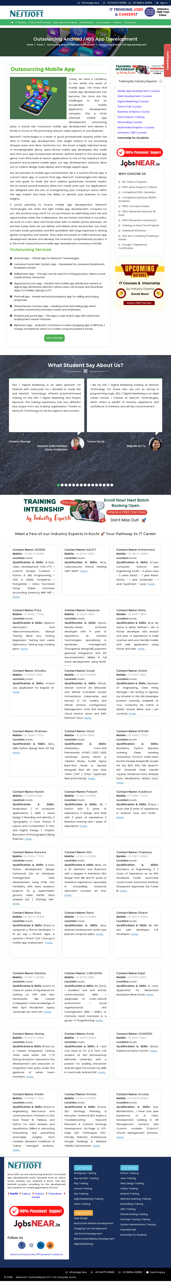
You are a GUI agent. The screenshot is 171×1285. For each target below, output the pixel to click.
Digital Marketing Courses (133, 101)
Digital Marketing (83, 1244)
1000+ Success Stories (133, 206)
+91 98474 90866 (33, 553)
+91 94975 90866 (117, 2)
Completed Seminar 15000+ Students (137, 199)
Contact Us (130, 22)
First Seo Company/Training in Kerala (138, 237)
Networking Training (131, 1204)
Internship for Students (65, 22)
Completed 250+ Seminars (137, 192)
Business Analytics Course (134, 111)
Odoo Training (82, 1204)
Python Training (129, 1173)
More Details (54, 338)
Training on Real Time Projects (138, 225)
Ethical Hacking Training (134, 1214)
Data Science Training (131, 117)
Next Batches (87, 22)
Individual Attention (132, 230)
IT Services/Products (40, 22)
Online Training (129, 1188)
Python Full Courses (129, 106)
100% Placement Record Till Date (136, 213)
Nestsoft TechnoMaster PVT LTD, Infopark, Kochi (46, 1277)
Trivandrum (55, 1193)
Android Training (129, 1193)
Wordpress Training (85, 1173)
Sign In (164, 2)
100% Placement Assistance (137, 220)
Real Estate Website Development (93, 1223)
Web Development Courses (135, 96)
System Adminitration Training (138, 1224)
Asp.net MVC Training (86, 1178)
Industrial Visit (128, 1229)
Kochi (14, 1193)
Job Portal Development (88, 1233)
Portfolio (117, 22)
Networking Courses (130, 122)
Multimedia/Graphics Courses (136, 127)
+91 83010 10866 (84, 553)
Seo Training (81, 1193)
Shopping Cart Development (90, 1228)
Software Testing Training (135, 1219)
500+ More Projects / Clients (137, 187)
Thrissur (39, 1193)
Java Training (128, 1178)
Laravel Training (83, 1188)
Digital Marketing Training (88, 1198)
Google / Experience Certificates (132, 246)
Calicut (26, 1193)
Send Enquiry (157, 1272)
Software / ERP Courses (132, 132)
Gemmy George (20, 441)
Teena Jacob (96, 441)
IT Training (20, 22)
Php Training (81, 1183)
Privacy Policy (28, 1254)
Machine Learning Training (135, 1198)
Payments (43, 1254)
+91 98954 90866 (142, 2)
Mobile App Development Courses (139, 91)
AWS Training (128, 1209)
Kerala (36, 1197)
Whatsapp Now (90, 2)
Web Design (81, 1218)
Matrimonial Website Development (94, 1238)
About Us (15, 1254)
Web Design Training (132, 1183)
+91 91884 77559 (33, 614)
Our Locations (103, 22)
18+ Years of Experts (132, 182)
